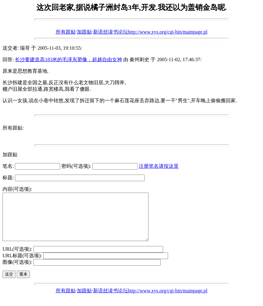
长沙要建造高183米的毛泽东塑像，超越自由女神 (68, 59)
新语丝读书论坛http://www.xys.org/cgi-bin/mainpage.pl (150, 31)
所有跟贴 (66, 31)
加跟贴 (84, 31)
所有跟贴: (13, 127)
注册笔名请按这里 (159, 166)
